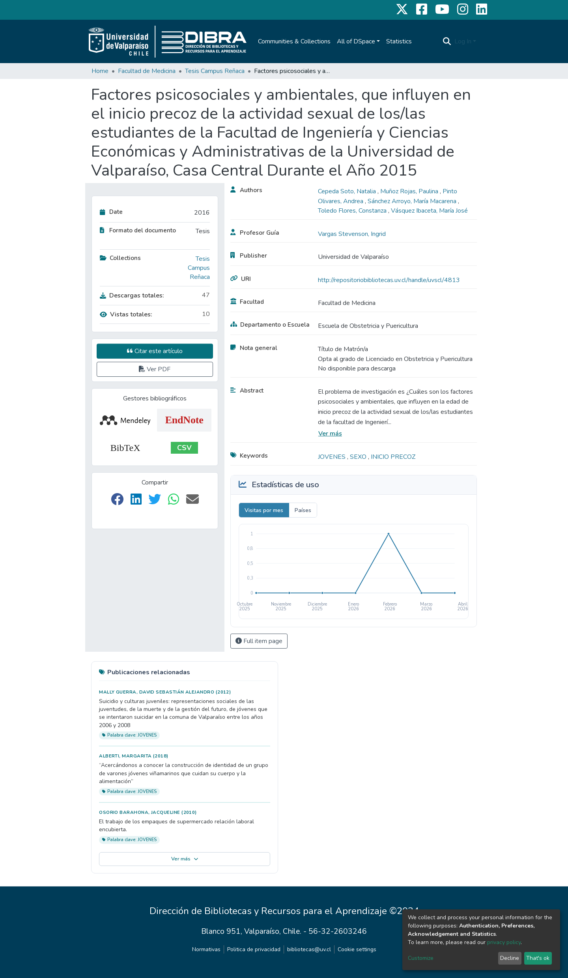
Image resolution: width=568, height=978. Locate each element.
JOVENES (332, 457)
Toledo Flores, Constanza (353, 210)
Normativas (206, 949)
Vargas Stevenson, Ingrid (352, 234)
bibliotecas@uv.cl (309, 949)
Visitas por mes (264, 510)
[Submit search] (447, 41)
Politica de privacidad (253, 949)
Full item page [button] (258, 641)
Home (100, 71)
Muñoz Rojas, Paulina (410, 191)
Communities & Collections (294, 41)
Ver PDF (154, 369)
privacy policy (504, 942)
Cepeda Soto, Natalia (347, 191)
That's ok (537, 958)
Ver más (330, 433)
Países (303, 510)
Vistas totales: (126, 314)
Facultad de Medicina (147, 71)
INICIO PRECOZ (393, 457)
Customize (420, 958)
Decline (509, 958)
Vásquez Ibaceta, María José (429, 210)
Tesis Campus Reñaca (215, 71)
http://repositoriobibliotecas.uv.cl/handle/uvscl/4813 (389, 280)
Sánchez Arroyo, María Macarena (413, 201)
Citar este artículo (155, 351)
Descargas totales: (132, 295)
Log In (462, 41)
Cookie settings (357, 949)
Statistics (399, 41)
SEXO (359, 457)
